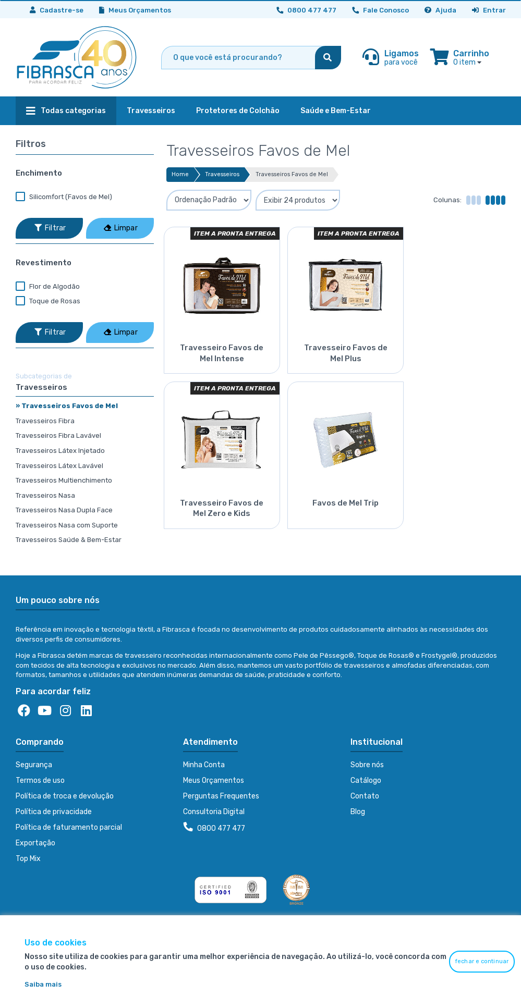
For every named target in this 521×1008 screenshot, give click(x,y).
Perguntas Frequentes (221, 796)
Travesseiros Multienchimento (64, 480)
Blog (357, 811)
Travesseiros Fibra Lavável (58, 435)
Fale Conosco (380, 10)
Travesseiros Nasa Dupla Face (64, 510)
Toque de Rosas (48, 301)
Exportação (35, 843)
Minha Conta (204, 764)
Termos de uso (40, 780)
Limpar (121, 228)
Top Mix (28, 858)
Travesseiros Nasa (45, 495)
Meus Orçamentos (135, 10)
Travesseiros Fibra (45, 421)
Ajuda (440, 10)
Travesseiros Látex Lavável (59, 466)
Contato (364, 796)
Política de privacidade (54, 811)
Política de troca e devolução (65, 796)
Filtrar (50, 228)
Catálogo (365, 780)
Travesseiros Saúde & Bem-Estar (69, 540)
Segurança (34, 764)
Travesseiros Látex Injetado (60, 450)
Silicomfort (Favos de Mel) (64, 197)
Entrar (489, 10)
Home (180, 174)
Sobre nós (367, 764)
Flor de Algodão (48, 286)
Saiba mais (43, 984)
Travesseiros (222, 174)
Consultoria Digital (214, 811)
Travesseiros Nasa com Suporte (67, 525)
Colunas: (447, 200)
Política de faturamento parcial (69, 827)
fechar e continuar (481, 961)
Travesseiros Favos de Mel (292, 174)
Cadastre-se (56, 10)
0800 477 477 (214, 827)
